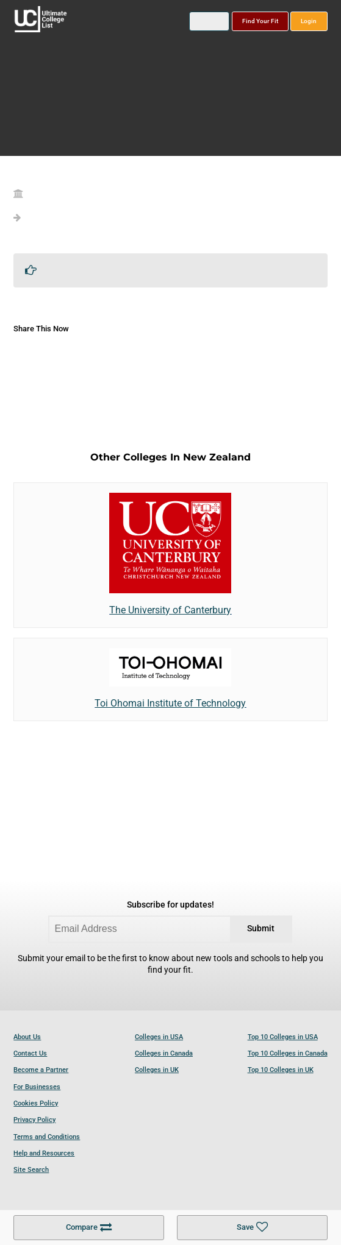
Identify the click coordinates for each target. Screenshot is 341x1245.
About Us (27, 1037)
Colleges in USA (159, 1037)
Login (309, 21)
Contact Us (30, 1053)
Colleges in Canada (164, 1053)
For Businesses (36, 1087)
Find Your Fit (260, 21)
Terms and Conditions (46, 1137)
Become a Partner (40, 1070)
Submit (261, 928)
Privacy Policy (34, 1120)
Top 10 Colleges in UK (281, 1070)
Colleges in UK (157, 1070)
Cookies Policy (35, 1103)
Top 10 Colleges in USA (283, 1037)
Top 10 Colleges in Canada (288, 1053)
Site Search (31, 1170)
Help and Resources (43, 1153)
